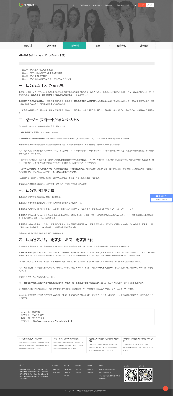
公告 (98, 45)
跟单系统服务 (56, 369)
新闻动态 (120, 5)
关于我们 (131, 5)
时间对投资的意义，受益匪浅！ (31, 339)
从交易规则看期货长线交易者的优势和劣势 (103, 340)
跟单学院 (75, 45)
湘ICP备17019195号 (102, 391)
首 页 (74, 5)
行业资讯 (121, 45)
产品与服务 (85, 5)
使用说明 (78, 369)
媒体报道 (51, 45)
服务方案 (97, 5)
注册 (151, 5)
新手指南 (109, 5)
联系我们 (90, 369)
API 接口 (66, 376)
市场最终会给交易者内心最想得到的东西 (138, 340)
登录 (143, 5)
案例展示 (144, 45)
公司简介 (90, 372)
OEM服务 (67, 372)
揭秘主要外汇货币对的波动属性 (66, 339)
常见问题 (78, 372)
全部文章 (28, 45)
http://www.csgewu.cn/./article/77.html (52, 321)
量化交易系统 (56, 372)
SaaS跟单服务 (68, 369)
